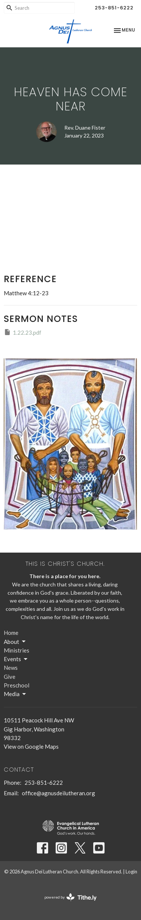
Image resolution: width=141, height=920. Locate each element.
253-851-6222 (114, 7)
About (15, 641)
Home (11, 632)
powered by (70, 897)
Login (131, 872)
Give (9, 676)
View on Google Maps (31, 746)
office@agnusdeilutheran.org (58, 793)
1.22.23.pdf (22, 332)
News (11, 667)
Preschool (16, 685)
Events (16, 659)
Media (15, 694)
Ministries (16, 650)
